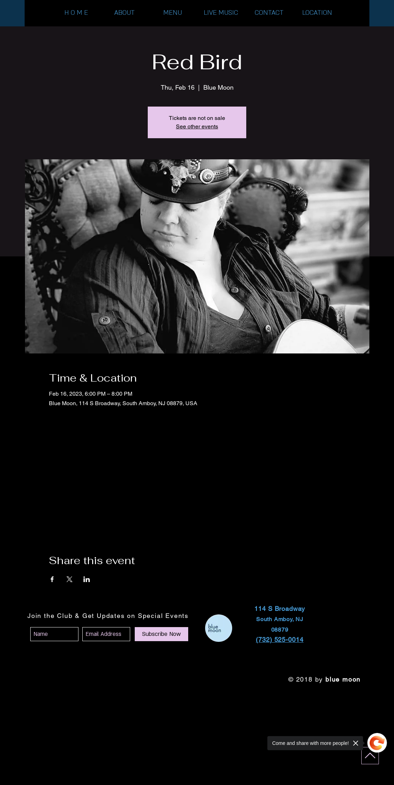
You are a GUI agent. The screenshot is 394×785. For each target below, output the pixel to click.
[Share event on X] (69, 579)
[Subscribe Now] (161, 634)
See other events (197, 126)
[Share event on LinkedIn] (86, 579)
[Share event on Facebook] (52, 579)
